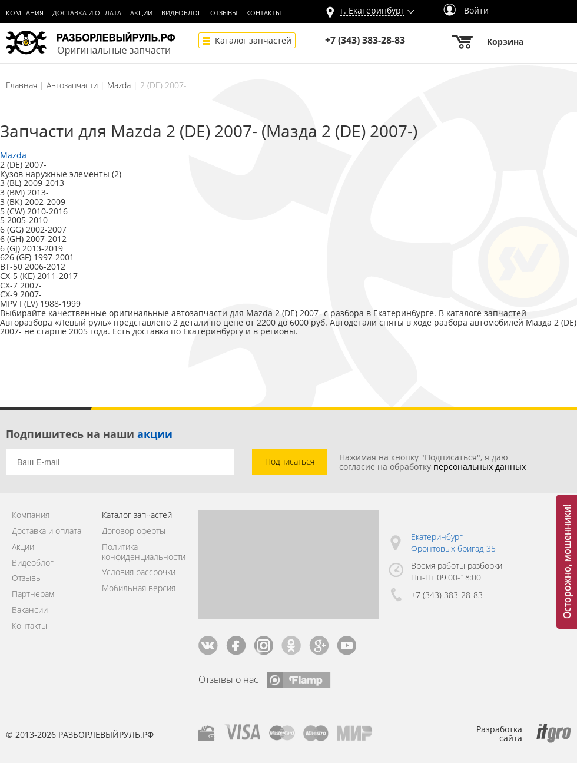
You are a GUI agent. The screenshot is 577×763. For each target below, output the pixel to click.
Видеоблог (181, 13)
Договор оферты (133, 531)
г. (372, 11)
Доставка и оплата (86, 13)
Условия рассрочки (138, 573)
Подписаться (289, 461)
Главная (21, 85)
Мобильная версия (138, 588)
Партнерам (33, 594)
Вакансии (30, 610)
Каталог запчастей (253, 40)
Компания (25, 13)
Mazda (119, 85)
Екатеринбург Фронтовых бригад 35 (453, 542)
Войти (466, 10)
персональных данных (479, 466)
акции (155, 434)
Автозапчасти (72, 85)
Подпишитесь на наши (89, 434)
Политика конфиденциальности (141, 552)
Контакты (263, 13)
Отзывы (223, 13)
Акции (141, 13)
